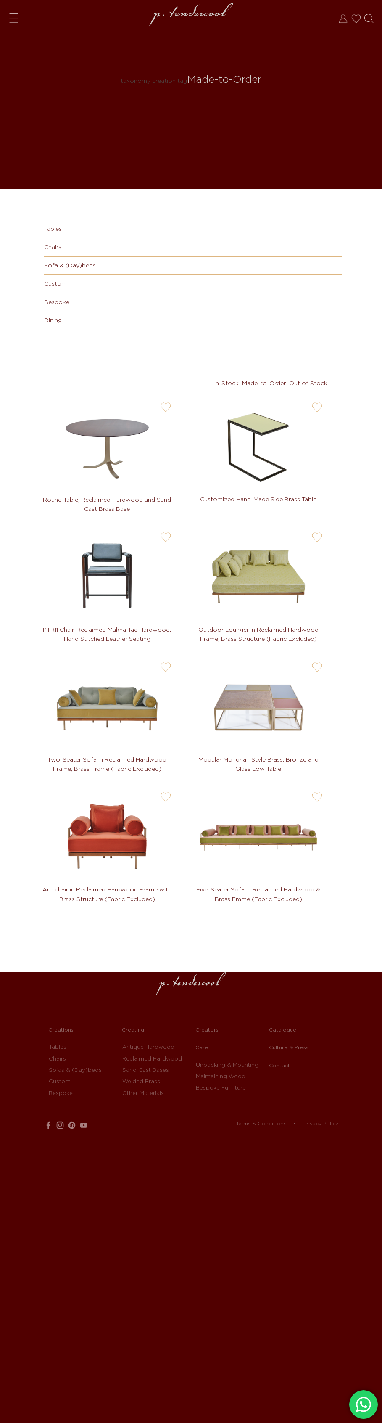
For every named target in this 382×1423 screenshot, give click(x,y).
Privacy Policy (320, 1123)
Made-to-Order (264, 383)
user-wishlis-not (166, 408)
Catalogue (282, 1029)
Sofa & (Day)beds (70, 265)
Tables (53, 228)
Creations (61, 1029)
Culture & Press (288, 1047)
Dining (53, 320)
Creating (133, 1029)
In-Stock (226, 383)
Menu (13, 17)
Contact (279, 1065)
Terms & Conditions (261, 1123)
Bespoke (56, 302)
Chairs (52, 246)
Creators (207, 1029)
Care (201, 1047)
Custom (55, 283)
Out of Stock (308, 383)
